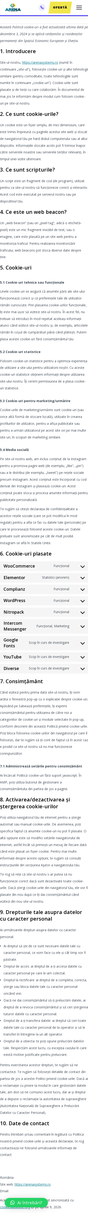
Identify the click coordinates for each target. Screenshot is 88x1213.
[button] (26, 1202)
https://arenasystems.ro (40, 62)
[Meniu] (79, 7)
